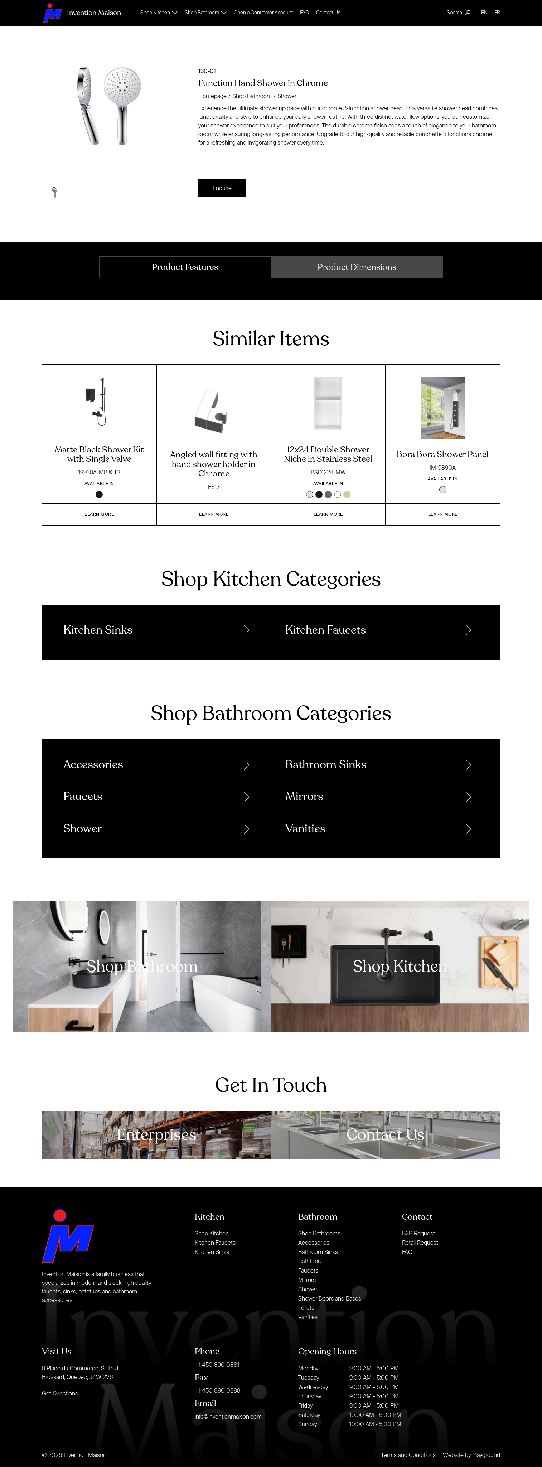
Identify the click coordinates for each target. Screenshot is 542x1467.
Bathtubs (309, 1261)
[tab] (185, 267)
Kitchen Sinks (212, 1252)
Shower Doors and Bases (329, 1298)
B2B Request (418, 1233)
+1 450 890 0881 (217, 1364)
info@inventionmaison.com (228, 1416)
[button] (159, 12)
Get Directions (60, 1393)
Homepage (212, 96)
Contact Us (328, 12)
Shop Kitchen (212, 1233)
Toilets (306, 1307)
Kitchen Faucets (215, 1242)
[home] (81, 12)
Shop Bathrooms (319, 1233)
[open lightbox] (117, 111)
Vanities (308, 1317)
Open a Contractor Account (263, 12)
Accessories (313, 1242)
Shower (286, 96)
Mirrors (307, 1280)
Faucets (308, 1270)
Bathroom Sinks (318, 1252)
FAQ (304, 12)
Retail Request (420, 1242)
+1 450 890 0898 (218, 1390)
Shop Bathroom (252, 96)
